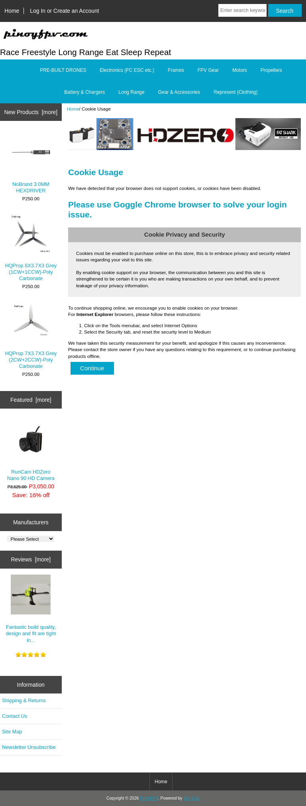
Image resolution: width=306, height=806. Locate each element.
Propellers (271, 70)
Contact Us (14, 716)
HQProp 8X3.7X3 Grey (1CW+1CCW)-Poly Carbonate (31, 247)
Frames (176, 70)
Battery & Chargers (84, 92)
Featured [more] (30, 400)
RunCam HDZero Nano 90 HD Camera (31, 450)
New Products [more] (30, 112)
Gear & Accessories (179, 92)
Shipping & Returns (24, 700)
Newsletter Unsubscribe (29, 747)
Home (11, 11)
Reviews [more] (31, 559)
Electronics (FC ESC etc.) (127, 70)
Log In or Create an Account (64, 11)
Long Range (131, 92)
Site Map (12, 732)
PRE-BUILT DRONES (63, 70)
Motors (239, 70)
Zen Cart (191, 798)
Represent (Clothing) (236, 92)
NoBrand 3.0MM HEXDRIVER (31, 163)
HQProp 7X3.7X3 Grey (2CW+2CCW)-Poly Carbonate (31, 335)
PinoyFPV (149, 798)
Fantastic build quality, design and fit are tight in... (31, 609)
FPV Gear (208, 70)
